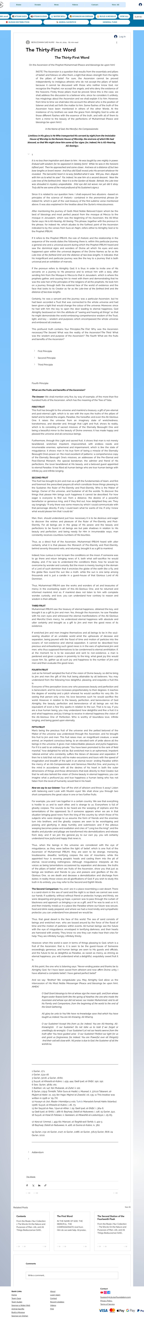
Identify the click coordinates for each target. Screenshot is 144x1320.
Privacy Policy (106, 1301)
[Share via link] (45, 1185)
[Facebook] (108, 1292)
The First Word (64, 1216)
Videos (53, 1305)
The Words (30, 1177)
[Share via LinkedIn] (39, 1185)
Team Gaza (16, 1298)
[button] (38, 4)
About (52, 1291)
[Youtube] (101, 1292)
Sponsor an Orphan (19, 1316)
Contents (21, 1216)
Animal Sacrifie (17, 1309)
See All (128, 1207)
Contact (53, 1298)
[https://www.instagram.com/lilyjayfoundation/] (105, 1292)
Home (14, 1295)
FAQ (52, 1309)
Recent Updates (57, 1302)
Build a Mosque (18, 1312)
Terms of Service (107, 1304)
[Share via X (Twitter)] (33, 1185)
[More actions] (116, 42)
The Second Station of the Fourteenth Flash (110, 1217)
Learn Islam (55, 1295)
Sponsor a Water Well (20, 1305)
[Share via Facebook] (27, 1185)
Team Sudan (16, 1302)
